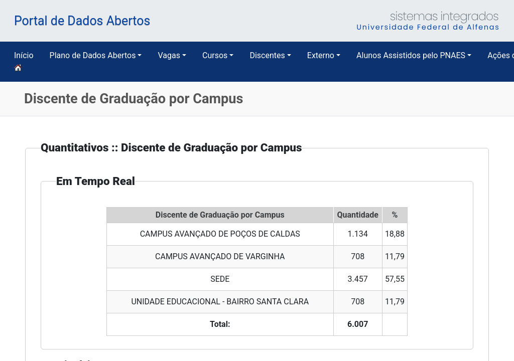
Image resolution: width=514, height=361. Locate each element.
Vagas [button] (169, 55)
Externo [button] (320, 55)
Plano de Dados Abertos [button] (93, 55)
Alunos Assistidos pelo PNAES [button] (410, 55)
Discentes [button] (267, 55)
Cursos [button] (214, 55)
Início (24, 61)
